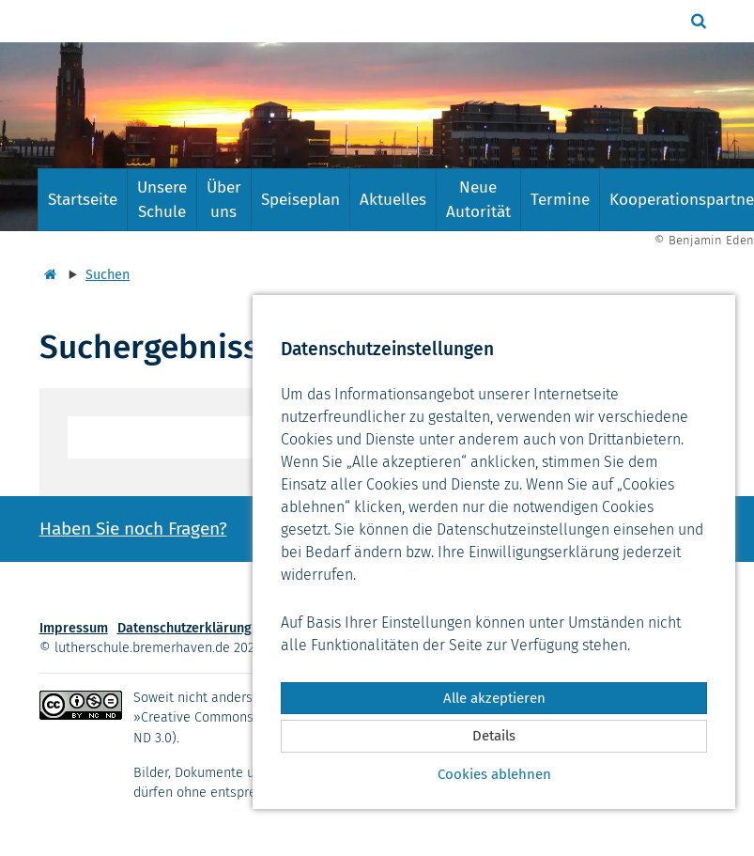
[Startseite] (47, 275)
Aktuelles (393, 200)
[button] (701, 21)
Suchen (107, 275)
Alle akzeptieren (494, 698)
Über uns (224, 200)
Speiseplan (300, 200)
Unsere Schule (162, 200)
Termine (560, 200)
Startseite (82, 200)
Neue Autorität (478, 200)
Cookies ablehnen (494, 774)
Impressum (73, 628)
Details (493, 735)
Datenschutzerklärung (184, 628)
